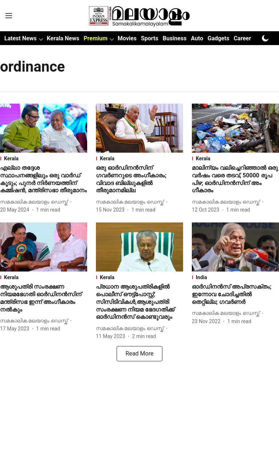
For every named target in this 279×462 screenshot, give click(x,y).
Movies (127, 38)
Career (242, 38)
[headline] (43, 179)
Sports (149, 38)
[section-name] (43, 158)
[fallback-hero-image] (43, 128)
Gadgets (218, 38)
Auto (197, 38)
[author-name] (35, 202)
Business (175, 38)
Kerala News (63, 38)
